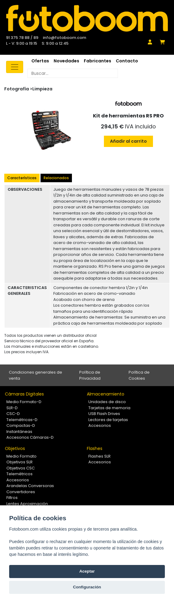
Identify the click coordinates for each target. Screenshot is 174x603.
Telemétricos (19, 474)
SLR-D (12, 408)
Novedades (66, 61)
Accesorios (99, 425)
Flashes (94, 448)
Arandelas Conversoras (30, 486)
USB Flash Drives (104, 414)
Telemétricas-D (21, 420)
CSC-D (13, 414)
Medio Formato (21, 456)
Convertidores (20, 492)
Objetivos (15, 448)
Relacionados (56, 177)
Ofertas (40, 61)
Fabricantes (97, 61)
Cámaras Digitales (24, 394)
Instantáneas (19, 431)
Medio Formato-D (23, 402)
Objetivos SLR (19, 462)
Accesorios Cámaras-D (30, 437)
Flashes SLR (99, 456)
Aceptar (87, 571)
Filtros (12, 497)
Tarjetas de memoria (109, 408)
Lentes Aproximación (27, 504)
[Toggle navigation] (14, 67)
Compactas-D (20, 425)
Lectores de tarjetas (108, 420)
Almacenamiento (105, 394)
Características (22, 177)
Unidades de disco (107, 402)
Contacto (127, 61)
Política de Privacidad (90, 375)
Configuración (87, 587)
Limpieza (42, 89)
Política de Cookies (139, 375)
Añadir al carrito (128, 141)
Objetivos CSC (20, 468)
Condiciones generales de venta (35, 375)
